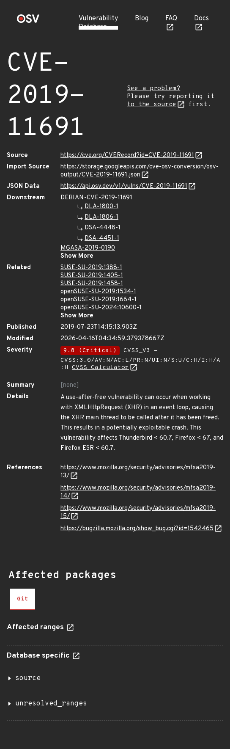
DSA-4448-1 (102, 228)
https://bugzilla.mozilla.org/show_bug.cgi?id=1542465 (137, 529)
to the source (151, 105)
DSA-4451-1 (102, 238)
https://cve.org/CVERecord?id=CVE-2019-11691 (127, 155)
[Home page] (28, 21)
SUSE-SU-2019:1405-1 (91, 276)
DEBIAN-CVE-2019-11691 (96, 198)
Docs (201, 18)
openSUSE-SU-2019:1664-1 (98, 300)
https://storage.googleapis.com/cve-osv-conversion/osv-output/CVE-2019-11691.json (139, 171)
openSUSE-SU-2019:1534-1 (98, 292)
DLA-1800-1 (101, 207)
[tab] (22, 599)
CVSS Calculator (100, 367)
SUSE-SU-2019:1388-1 (91, 268)
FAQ (171, 18)
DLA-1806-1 (101, 217)
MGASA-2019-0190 (87, 248)
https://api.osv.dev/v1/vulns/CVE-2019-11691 (123, 186)
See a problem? (153, 89)
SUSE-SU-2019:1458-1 (91, 284)
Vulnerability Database (98, 22)
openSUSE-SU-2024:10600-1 (101, 308)
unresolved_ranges (51, 703)
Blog (141, 18)
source (28, 678)
